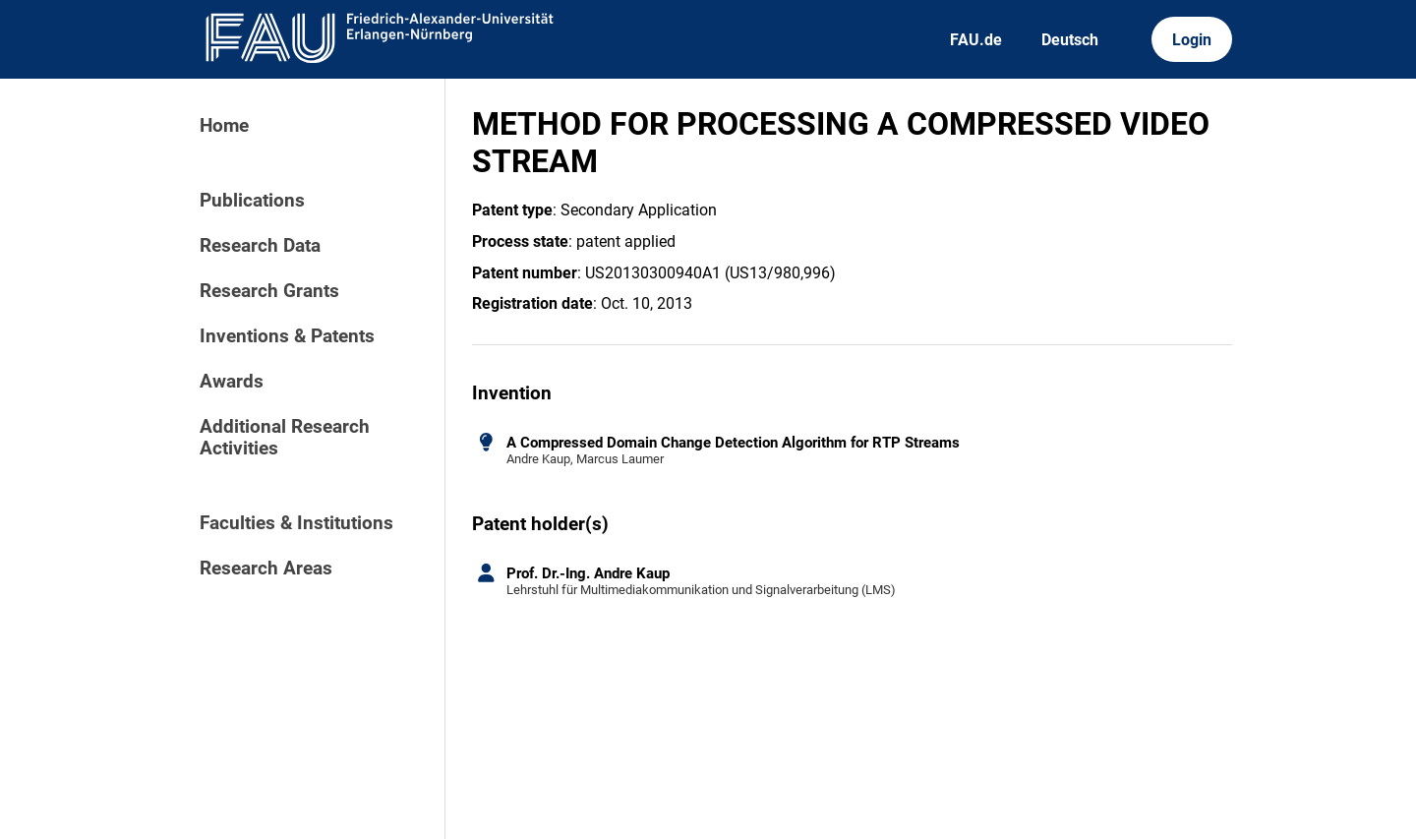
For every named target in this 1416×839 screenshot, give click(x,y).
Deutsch (1069, 39)
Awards (232, 381)
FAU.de (976, 39)
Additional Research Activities (285, 437)
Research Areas (266, 568)
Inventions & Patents (287, 336)
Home (224, 126)
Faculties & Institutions (296, 523)
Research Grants (269, 291)
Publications (252, 200)
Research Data (260, 246)
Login (1191, 39)
